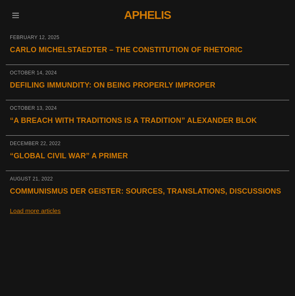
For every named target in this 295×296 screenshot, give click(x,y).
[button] (15, 15)
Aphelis (147, 15)
